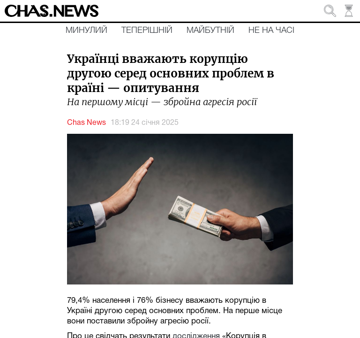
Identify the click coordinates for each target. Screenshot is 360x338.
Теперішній (146, 30)
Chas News (86, 123)
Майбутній (210, 30)
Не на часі (271, 30)
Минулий (86, 30)
